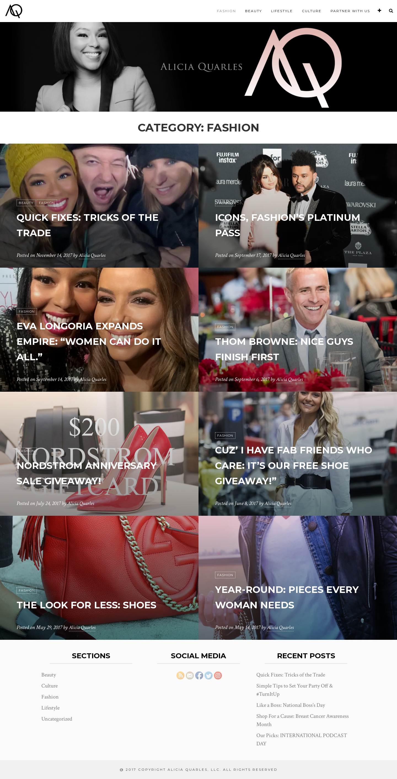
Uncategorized (56, 718)
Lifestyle (282, 11)
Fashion (226, 11)
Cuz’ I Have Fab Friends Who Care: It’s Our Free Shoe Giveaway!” (291, 465)
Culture (311, 11)
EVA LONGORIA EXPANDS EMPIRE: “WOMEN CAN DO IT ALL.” (93, 341)
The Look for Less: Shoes (98, 604)
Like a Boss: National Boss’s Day (290, 705)
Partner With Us (350, 11)
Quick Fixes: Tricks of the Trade (290, 674)
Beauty (253, 11)
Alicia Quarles (93, 255)
